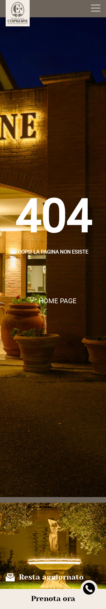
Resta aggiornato (51, 577)
